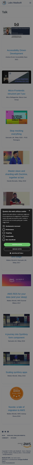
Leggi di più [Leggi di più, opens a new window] (6, 222)
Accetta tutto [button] (17, 244)
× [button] (29, 210)
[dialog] (16, 232)
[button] (16, 253)
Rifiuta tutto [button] (17, 249)
